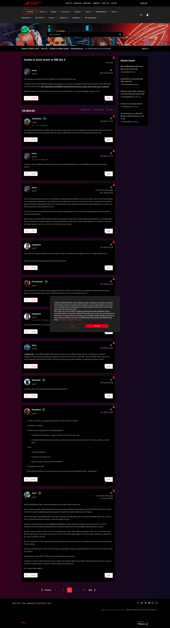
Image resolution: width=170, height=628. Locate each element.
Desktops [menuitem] (77, 12)
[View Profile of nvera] (34, 70)
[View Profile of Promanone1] (37, 281)
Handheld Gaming (77, 49)
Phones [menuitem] (114, 12)
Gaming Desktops (126, 121)
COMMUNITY (96, 3)
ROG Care (44, 49)
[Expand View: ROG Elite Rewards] (98, 17)
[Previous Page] (45, 590)
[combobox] (85, 34)
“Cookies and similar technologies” (71, 320)
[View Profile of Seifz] (34, 345)
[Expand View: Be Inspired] (36, 12)
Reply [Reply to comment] (109, 140)
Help (141, 15)
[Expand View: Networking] (81, 17)
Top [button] (25, 623)
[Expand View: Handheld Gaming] (108, 11)
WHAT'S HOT (105, 3)
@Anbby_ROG (29, 354)
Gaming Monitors (126, 72)
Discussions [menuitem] (65, 12)
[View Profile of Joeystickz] (37, 118)
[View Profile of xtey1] (34, 493)
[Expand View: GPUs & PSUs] (45, 17)
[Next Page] (92, 590)
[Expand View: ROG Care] (47, 11)
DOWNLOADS (87, 3)
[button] (26, 98)
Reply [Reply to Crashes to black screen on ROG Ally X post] (109, 98)
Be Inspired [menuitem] (30, 11)
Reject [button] (73, 326)
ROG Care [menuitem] (42, 12)
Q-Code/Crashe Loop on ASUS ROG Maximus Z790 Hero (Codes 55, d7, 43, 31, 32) (132, 116)
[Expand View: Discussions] (71, 11)
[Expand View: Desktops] (82, 11)
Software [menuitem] (53, 12)
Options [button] (144, 49)
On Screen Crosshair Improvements (131, 104)
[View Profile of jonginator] (36, 244)
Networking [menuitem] (76, 18)
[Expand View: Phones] (118, 11)
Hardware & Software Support (59, 49)
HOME (23, 603)
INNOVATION (77, 3)
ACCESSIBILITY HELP (43, 603)
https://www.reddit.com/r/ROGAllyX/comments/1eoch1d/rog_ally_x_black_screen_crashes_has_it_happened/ (75, 86)
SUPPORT (114, 3)
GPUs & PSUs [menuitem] (39, 18)
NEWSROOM (31, 603)
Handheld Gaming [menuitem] (101, 12)
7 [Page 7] (75, 590)
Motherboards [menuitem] (26, 18)
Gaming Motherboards (128, 84)
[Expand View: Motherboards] (32, 17)
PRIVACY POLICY (120, 610)
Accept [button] (97, 326)
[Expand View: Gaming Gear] (69, 17)
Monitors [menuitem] (51, 18)
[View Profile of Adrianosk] (36, 380)
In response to (41, 125)
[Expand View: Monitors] (56, 17)
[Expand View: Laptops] (92, 11)
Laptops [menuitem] (87, 12)
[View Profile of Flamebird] (36, 409)
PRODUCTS (68, 3)
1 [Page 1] (55, 590)
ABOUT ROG (16, 603)
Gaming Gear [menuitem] (63, 18)
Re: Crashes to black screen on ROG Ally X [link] (98, 49)
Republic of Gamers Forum (30, 49)
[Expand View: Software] (58, 11)
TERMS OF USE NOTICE (107, 610)
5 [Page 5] (63, 590)
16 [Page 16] (84, 590)
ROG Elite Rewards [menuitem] (90, 18)
